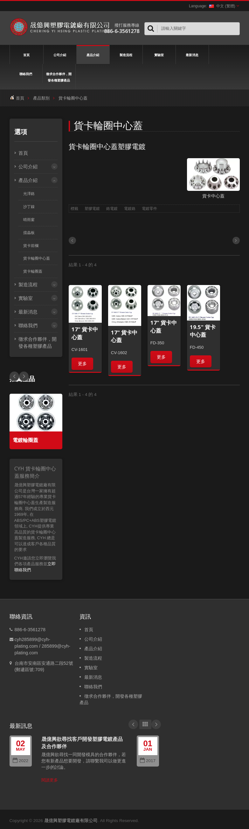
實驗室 (159, 54)
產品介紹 (93, 54)
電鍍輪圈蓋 (25, 440)
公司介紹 (60, 54)
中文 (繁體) (222, 6)
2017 (148, 760)
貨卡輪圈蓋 (32, 271)
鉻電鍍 (112, 208)
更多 (82, 363)
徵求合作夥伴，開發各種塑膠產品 (59, 76)
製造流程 (126, 54)
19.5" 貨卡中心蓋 (203, 330)
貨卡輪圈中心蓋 (36, 258)
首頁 (26, 54)
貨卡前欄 (30, 245)
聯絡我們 (26, 73)
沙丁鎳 (29, 206)
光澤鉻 (29, 193)
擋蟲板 (29, 232)
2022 (20, 760)
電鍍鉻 (129, 208)
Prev (24, 376)
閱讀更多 (49, 780)
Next (14, 376)
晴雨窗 (29, 219)
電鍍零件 (149, 208)
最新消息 (192, 54)
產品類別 (41, 98)
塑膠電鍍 (92, 208)
